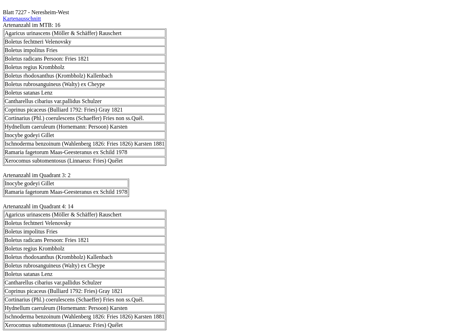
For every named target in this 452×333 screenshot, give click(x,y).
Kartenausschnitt (22, 19)
